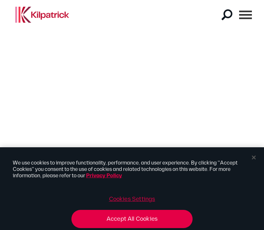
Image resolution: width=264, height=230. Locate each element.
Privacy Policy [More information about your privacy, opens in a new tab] (104, 178)
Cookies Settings (132, 201)
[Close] (254, 160)
